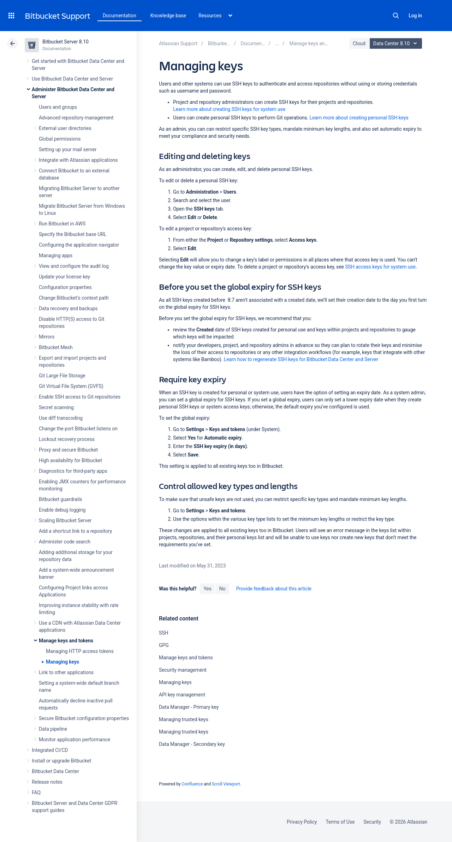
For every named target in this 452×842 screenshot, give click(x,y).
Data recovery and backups (68, 308)
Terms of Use (340, 822)
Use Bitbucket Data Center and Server (72, 79)
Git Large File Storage (62, 375)
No (222, 588)
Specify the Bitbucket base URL (72, 234)
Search (396, 15)
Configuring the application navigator (79, 245)
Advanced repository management (76, 117)
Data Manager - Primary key (189, 707)
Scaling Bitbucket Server (65, 520)
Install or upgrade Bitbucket (61, 761)
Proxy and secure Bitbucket (68, 450)
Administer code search (64, 541)
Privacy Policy (302, 822)
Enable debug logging (62, 510)
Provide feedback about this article (273, 588)
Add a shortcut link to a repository (75, 531)
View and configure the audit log (74, 266)
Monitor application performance (74, 739)
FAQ (36, 792)
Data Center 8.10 (396, 43)
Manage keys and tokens (66, 640)
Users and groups (58, 107)
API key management (182, 694)
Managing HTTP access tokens (80, 651)
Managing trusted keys (183, 719)
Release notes (47, 782)
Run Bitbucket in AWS (62, 223)
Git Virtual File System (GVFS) (71, 386)
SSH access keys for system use (380, 267)
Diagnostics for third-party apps (73, 471)
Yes (207, 588)
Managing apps (55, 255)
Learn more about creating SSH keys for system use (229, 109)
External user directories (65, 128)
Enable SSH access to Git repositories (79, 397)
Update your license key (64, 276)
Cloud (359, 43)
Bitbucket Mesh (56, 347)
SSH (163, 633)
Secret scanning (56, 407)
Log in (415, 15)
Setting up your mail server (68, 149)
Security (372, 822)
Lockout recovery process (67, 439)
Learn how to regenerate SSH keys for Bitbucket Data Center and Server (301, 359)
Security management (183, 670)
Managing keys (62, 662)
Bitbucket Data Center (55, 771)
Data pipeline (53, 729)
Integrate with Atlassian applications (78, 160)
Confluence (192, 784)
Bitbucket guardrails (60, 499)
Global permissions (60, 139)
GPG (164, 645)
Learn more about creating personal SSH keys (358, 117)
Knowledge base (168, 15)
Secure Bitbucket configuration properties (84, 718)
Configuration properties (65, 287)
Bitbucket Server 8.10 (65, 42)
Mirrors (46, 337)
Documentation (119, 15)
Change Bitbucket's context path (74, 298)
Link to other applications (66, 672)
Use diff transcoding (61, 418)
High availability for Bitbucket (70, 460)
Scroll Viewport (226, 784)
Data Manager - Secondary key (192, 744)
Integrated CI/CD (50, 750)
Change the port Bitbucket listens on (78, 428)
